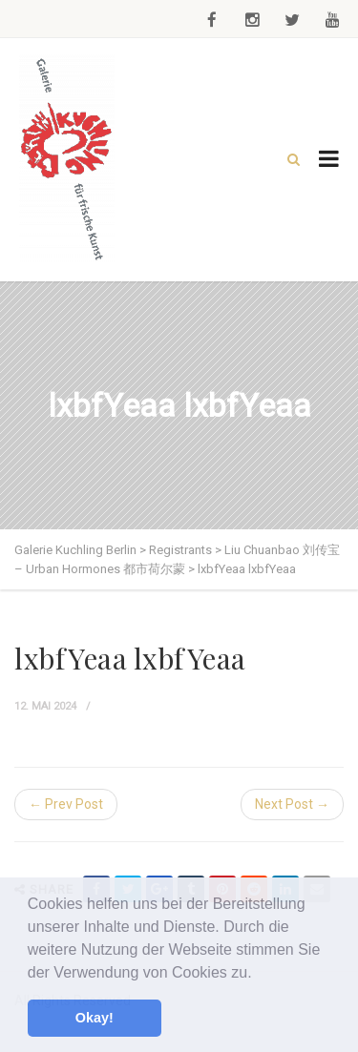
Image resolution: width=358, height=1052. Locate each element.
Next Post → (292, 804)
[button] (259, 974)
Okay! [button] (94, 1017)
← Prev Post (66, 804)
